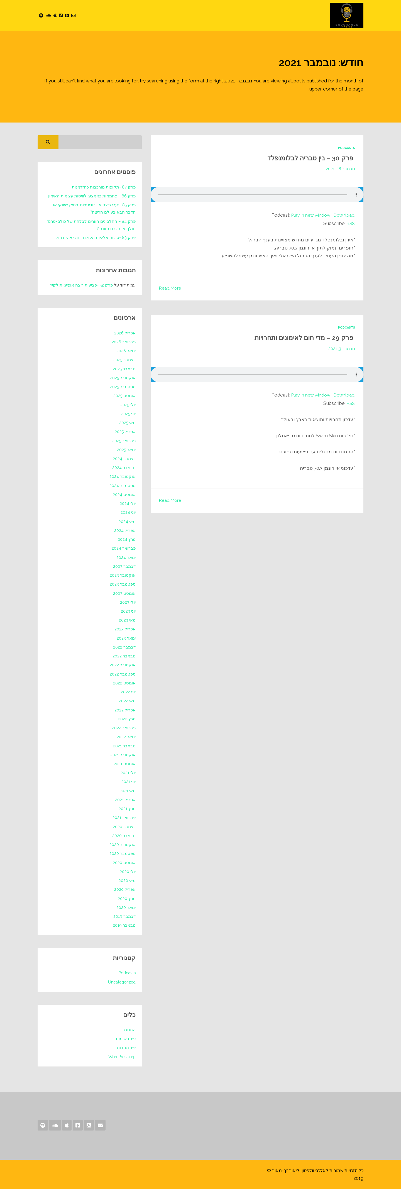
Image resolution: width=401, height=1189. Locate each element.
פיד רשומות (126, 1038)
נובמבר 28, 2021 (340, 168)
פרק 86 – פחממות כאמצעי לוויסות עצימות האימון (91, 196)
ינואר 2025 (126, 449)
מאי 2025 (127, 422)
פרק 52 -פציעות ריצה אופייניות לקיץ (81, 285)
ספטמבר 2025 (122, 386)
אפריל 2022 (125, 710)
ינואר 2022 (126, 736)
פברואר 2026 (123, 341)
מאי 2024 (127, 521)
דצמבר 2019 (124, 916)
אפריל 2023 (125, 629)
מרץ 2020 (126, 898)
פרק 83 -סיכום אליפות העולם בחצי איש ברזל (95, 237)
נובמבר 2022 (124, 656)
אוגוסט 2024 (124, 494)
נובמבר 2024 (124, 467)
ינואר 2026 (126, 350)
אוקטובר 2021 (123, 754)
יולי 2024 (127, 503)
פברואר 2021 (124, 817)
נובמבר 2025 (124, 368)
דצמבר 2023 (124, 566)
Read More (171, 288)
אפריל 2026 (125, 333)
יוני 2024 (128, 512)
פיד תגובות (126, 1047)
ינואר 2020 (126, 907)
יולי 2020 (127, 871)
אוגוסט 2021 (124, 763)
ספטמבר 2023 (122, 584)
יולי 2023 (128, 602)
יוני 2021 (128, 781)
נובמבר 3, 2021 (341, 348)
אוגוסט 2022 (124, 683)
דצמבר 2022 (124, 647)
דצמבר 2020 (124, 826)
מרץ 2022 (127, 718)
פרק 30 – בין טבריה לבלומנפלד (304, 157)
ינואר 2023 (126, 638)
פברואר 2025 (124, 440)
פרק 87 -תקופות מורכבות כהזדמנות (103, 187)
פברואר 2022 (124, 727)
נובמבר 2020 (124, 835)
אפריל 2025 (125, 431)
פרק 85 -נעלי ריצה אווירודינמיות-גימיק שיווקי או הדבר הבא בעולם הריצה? (94, 208)
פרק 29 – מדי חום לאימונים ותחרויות (296, 337)
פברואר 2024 (123, 548)
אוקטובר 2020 (122, 844)
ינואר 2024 (126, 557)
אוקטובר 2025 (122, 377)
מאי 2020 (127, 880)
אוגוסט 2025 (124, 395)
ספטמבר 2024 (122, 485)
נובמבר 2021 (124, 745)
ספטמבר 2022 (122, 674)
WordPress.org (121, 1056)
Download (343, 215)
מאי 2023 (127, 620)
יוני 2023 (128, 611)
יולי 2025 (128, 404)
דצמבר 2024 (124, 458)
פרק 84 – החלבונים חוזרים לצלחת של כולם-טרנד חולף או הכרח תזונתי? (91, 225)
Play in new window (308, 215)
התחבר (129, 1029)
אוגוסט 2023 (124, 593)
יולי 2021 (128, 772)
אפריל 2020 (125, 889)
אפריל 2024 (125, 530)
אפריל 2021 (125, 799)
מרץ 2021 (127, 808)
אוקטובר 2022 (122, 664)
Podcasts (345, 148)
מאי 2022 (127, 700)
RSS (349, 223)
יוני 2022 (128, 691)
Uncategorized (121, 982)
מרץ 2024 (127, 539)
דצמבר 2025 (124, 359)
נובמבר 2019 (124, 925)
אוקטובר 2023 (122, 575)
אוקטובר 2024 (122, 476)
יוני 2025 (128, 413)
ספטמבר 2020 (122, 853)
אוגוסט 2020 (124, 862)
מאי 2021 (127, 790)
